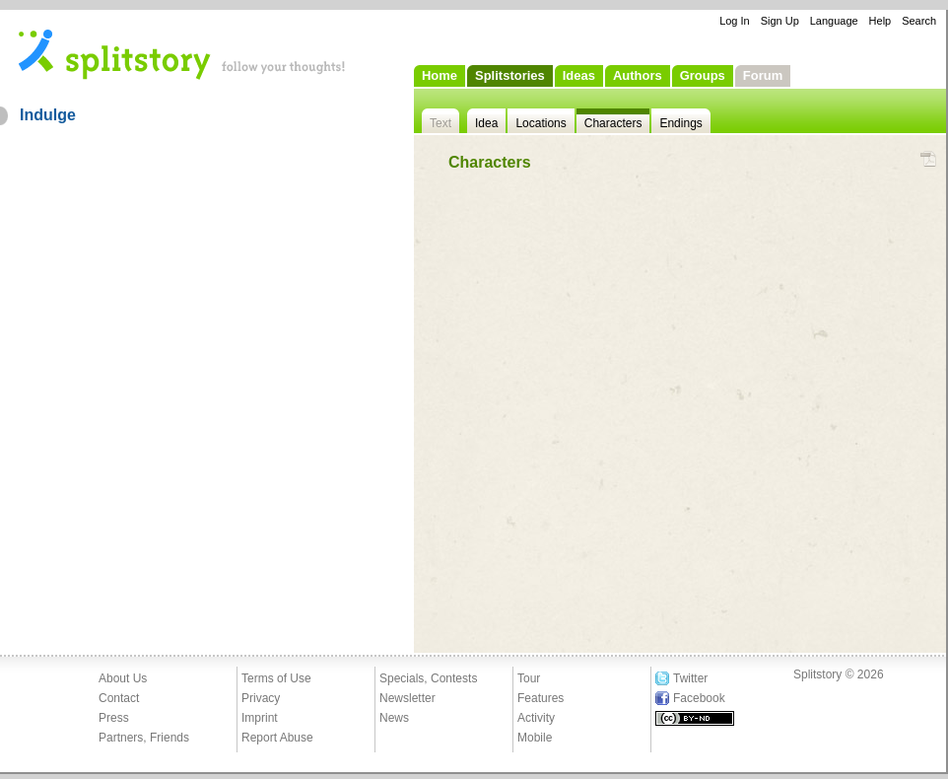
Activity (536, 718)
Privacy (260, 698)
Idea (486, 123)
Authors (637, 75)
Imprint (259, 718)
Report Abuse (277, 737)
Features (540, 698)
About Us (123, 678)
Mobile (534, 737)
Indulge (48, 114)
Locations (540, 123)
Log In (734, 21)
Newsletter (407, 698)
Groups (702, 75)
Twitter (690, 678)
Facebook (699, 698)
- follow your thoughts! (182, 53)
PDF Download (927, 159)
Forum (762, 75)
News (394, 718)
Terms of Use (276, 678)
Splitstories (510, 75)
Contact (119, 698)
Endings (680, 123)
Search (919, 21)
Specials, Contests (428, 678)
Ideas (579, 75)
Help (880, 21)
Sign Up (780, 21)
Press (114, 718)
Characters (613, 123)
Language (834, 21)
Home (439, 75)
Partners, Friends (144, 737)
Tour (528, 678)
